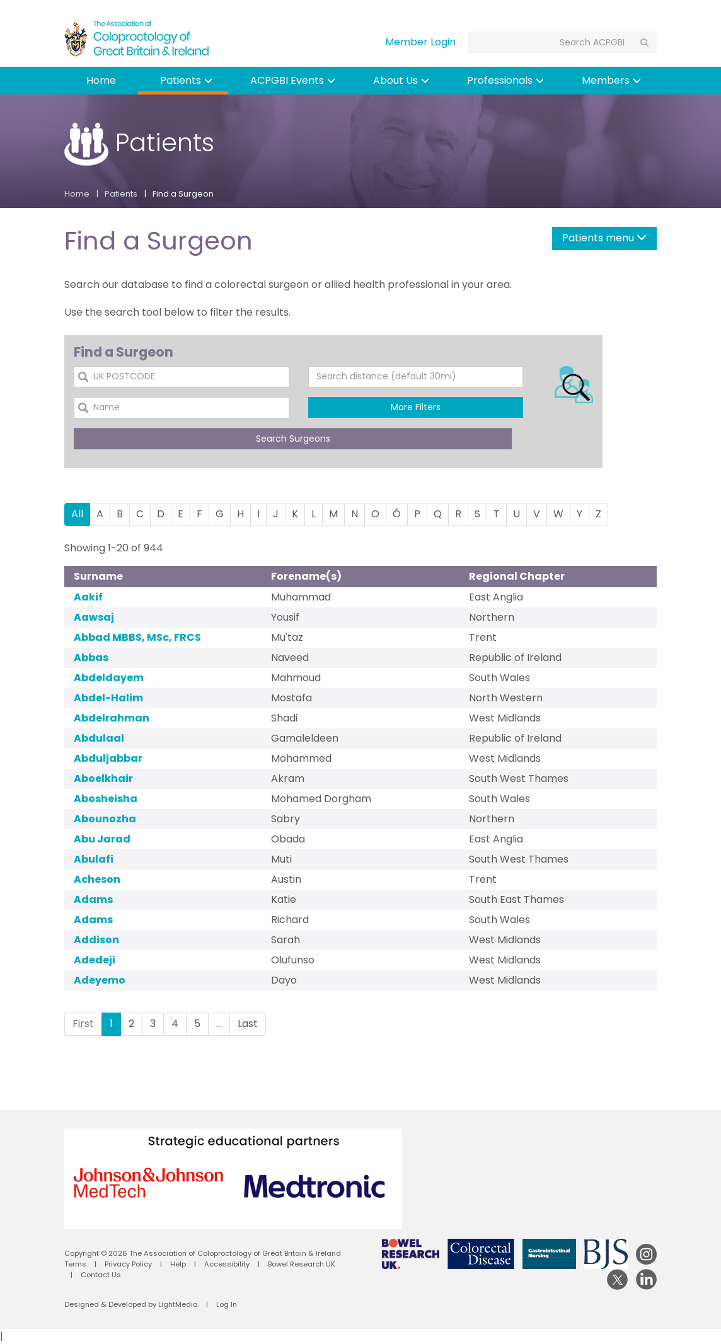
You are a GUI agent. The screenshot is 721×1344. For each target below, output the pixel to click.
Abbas (91, 657)
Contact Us (101, 1275)
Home (101, 80)
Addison (96, 940)
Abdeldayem (109, 677)
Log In (226, 1304)
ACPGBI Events (292, 80)
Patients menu (604, 238)
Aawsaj (94, 617)
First (83, 1023)
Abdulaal (99, 738)
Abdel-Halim (108, 698)
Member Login (420, 42)
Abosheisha (105, 798)
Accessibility (227, 1264)
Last (248, 1023)
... (219, 1023)
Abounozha (105, 819)
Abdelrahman (111, 718)
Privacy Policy (128, 1264)
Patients (186, 80)
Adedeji (94, 960)
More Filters (416, 407)
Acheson (97, 879)
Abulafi (93, 859)
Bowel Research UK (301, 1264)
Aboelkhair (103, 778)
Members (611, 80)
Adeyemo (99, 980)
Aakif (88, 597)
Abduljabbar (108, 758)
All (77, 514)
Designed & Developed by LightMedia (131, 1304)
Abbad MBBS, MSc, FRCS (137, 637)
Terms (75, 1264)
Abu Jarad (102, 839)
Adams (93, 899)
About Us (401, 80)
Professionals (505, 80)
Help (178, 1264)
